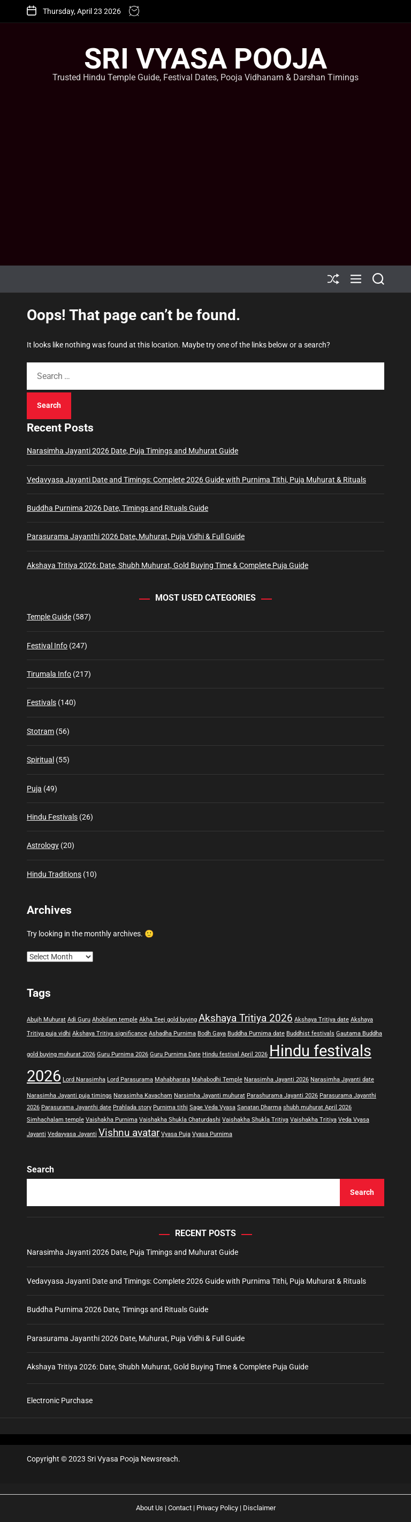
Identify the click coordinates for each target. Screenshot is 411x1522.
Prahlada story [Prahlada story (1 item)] (132, 1107)
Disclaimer (259, 1508)
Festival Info (47, 645)
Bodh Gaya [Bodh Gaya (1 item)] (211, 1033)
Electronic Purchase (60, 1400)
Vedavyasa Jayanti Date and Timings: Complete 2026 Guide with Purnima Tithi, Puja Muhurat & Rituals (196, 479)
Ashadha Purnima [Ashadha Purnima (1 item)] (172, 1033)
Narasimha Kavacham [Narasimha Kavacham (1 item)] (142, 1095)
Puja (34, 788)
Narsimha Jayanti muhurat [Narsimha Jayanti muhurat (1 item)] (209, 1095)
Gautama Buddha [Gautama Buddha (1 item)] (359, 1033)
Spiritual (40, 759)
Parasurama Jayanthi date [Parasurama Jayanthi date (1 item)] (76, 1107)
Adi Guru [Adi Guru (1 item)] (78, 1019)
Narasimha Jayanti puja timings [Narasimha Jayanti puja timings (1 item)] (69, 1095)
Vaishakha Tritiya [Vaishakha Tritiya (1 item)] (313, 1119)
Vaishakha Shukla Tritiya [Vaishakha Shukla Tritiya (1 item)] (255, 1119)
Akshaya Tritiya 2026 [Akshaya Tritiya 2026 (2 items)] (246, 1018)
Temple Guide (49, 616)
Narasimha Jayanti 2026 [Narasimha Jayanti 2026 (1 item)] (276, 1079)
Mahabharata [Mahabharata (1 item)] (172, 1079)
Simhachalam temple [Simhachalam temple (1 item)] (55, 1119)
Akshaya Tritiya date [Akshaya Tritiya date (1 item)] (321, 1019)
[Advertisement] (205, 164)
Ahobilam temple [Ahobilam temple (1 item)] (115, 1019)
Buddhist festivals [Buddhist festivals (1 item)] (310, 1033)
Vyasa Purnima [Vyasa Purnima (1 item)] (212, 1134)
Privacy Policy (217, 1508)
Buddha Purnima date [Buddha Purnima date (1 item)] (256, 1033)
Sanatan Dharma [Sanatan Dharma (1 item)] (259, 1107)
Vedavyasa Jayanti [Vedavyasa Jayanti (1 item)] (72, 1134)
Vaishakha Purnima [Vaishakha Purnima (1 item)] (112, 1119)
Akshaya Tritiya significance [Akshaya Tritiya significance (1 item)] (109, 1033)
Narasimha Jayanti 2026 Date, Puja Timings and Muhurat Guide (132, 450)
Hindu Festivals (52, 817)
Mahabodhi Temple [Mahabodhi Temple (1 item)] (217, 1079)
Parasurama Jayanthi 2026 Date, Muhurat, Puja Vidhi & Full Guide (136, 536)
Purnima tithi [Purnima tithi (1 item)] (170, 1107)
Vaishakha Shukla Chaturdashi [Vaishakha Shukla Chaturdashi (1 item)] (179, 1119)
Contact (180, 1508)
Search (40, 1169)
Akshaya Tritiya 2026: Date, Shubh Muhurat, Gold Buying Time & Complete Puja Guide (167, 565)
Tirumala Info (49, 674)
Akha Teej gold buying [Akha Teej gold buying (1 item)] (168, 1019)
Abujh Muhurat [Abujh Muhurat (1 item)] (46, 1019)
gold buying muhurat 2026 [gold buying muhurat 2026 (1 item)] (61, 1054)
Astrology (43, 845)
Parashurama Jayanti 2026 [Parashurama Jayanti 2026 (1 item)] (282, 1095)
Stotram (40, 731)
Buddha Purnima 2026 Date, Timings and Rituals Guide (117, 508)
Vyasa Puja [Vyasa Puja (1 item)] (176, 1134)
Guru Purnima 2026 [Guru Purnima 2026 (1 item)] (122, 1054)
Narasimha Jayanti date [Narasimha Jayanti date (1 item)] (342, 1079)
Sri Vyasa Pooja (205, 58)
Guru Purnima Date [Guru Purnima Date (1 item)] (175, 1054)
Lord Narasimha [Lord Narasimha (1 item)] (84, 1079)
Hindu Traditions (54, 874)
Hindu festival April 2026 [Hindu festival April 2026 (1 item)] (235, 1054)
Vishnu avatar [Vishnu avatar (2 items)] (128, 1132)
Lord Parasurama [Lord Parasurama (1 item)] (130, 1079)
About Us (149, 1508)
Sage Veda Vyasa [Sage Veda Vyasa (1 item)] (212, 1107)
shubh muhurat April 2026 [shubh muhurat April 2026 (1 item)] (317, 1107)
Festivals (41, 702)
